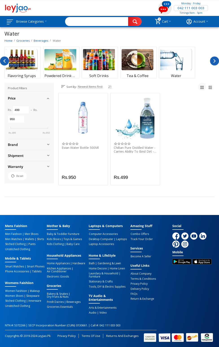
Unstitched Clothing (17, 248)
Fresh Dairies (55, 301)
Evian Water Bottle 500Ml (80, 148)
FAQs (133, 293)
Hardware (78, 263)
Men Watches (13, 239)
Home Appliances (58, 263)
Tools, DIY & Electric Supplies (107, 285)
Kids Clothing (55, 244)
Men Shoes (31, 234)
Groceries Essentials (59, 306)
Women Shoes (14, 295)
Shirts (39, 239)
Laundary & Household (103, 273)
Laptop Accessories (101, 244)
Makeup (34, 290)
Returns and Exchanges (122, 335)
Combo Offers (139, 234)
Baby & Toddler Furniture (63, 234)
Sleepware (32, 295)
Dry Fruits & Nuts (57, 296)
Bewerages (73, 301)
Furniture (94, 276)
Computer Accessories (103, 234)
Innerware (34, 300)
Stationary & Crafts (100, 281)
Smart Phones (35, 266)
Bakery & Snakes (57, 293)
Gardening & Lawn (108, 263)
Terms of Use (91, 335)
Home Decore (98, 268)
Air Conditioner (56, 271)
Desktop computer (101, 239)
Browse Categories (31, 21)
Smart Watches (14, 266)
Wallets (28, 239)
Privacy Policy (138, 283)
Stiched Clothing (15, 244)
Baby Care (72, 244)
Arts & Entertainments (102, 307)
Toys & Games (72, 239)
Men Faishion (13, 234)
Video (102, 311)
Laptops (121, 239)
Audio (92, 311)
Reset (17, 176)
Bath (91, 263)
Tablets (36, 271)
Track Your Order (141, 239)
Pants (31, 244)
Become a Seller (140, 256)
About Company (140, 273)
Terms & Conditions (143, 278)
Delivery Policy (139, 288)
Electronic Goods (57, 276)
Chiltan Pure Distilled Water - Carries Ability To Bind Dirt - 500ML (134, 149)
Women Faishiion (16, 290)
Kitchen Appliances (59, 268)
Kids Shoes (53, 239)
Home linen (116, 268)
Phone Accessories (17, 271)
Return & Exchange (142, 298)
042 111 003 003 (190, 8)
